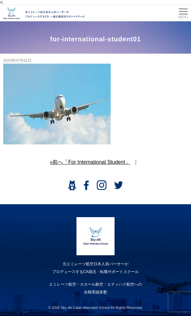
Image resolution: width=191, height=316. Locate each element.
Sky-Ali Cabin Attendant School (85, 308)
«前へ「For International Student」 (90, 162)
